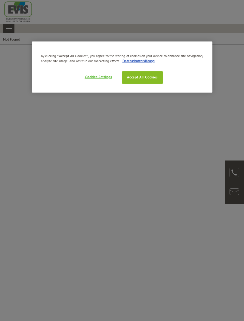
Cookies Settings (98, 77)
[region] (122, 67)
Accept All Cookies (142, 77)
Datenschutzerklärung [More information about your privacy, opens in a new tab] (138, 61)
